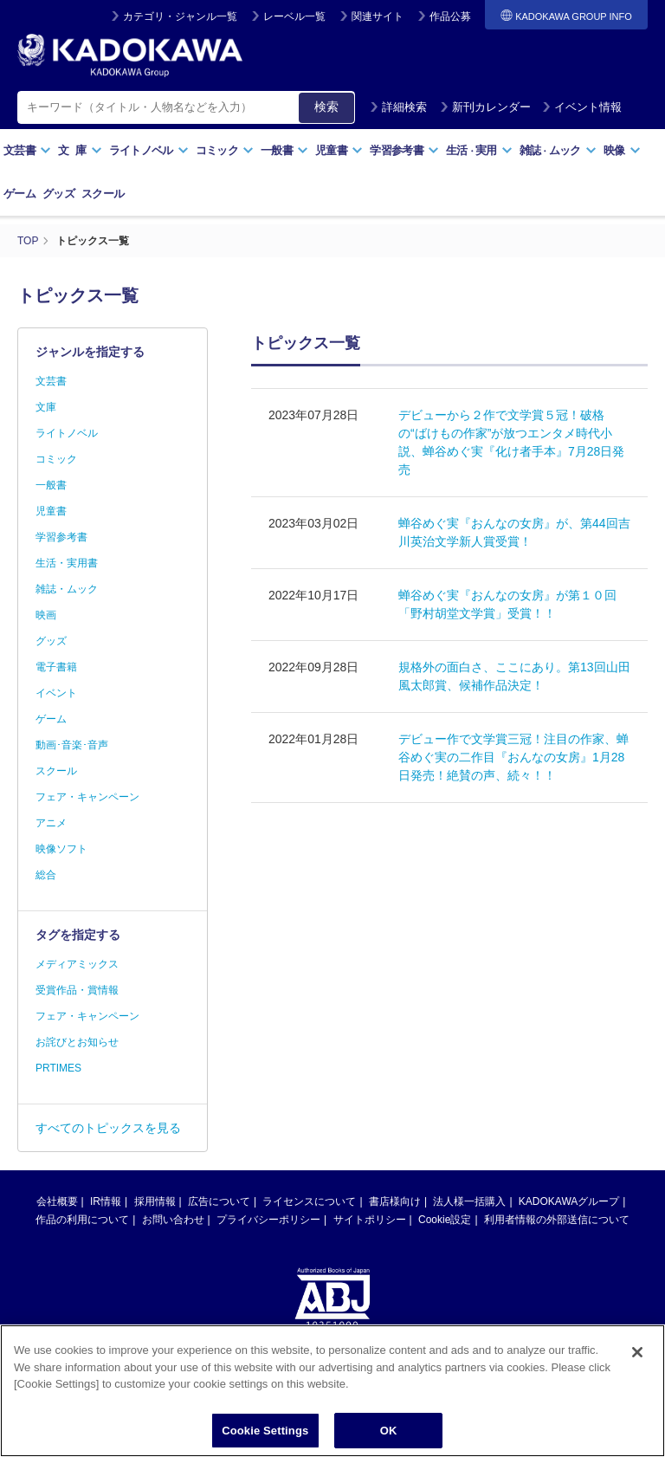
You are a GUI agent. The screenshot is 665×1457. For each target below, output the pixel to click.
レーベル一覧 (294, 16)
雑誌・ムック (67, 589)
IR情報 (105, 1201)
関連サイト (378, 16)
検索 (326, 106)
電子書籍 (56, 667)
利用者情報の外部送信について (556, 1220)
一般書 (284, 150)
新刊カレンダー (485, 106)
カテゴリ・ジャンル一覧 (180, 16)
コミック (225, 150)
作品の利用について (82, 1220)
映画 (46, 615)
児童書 (339, 150)
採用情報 (155, 1201)
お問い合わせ (173, 1220)
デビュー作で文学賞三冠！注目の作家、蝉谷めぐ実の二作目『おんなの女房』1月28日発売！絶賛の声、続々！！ (513, 757)
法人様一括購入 (469, 1201)
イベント (56, 693)
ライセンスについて (309, 1201)
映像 (622, 150)
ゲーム (19, 193)
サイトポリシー (369, 1220)
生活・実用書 (67, 563)
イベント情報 (582, 106)
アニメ (51, 823)
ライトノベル (149, 150)
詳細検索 (398, 106)
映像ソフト (61, 849)
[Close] (637, 1364)
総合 (46, 875)
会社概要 (57, 1201)
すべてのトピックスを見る (108, 1128)
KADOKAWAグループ (569, 1201)
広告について (219, 1201)
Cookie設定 (444, 1220)
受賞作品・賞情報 (77, 990)
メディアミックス (77, 964)
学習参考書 (404, 150)
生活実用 (479, 150)
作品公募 (450, 16)
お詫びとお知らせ (77, 1042)
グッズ (58, 193)
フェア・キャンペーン (87, 797)
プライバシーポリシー (268, 1220)
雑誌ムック (558, 150)
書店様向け (395, 1201)
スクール (102, 193)
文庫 (46, 407)
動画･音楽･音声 (72, 745)
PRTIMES (58, 1068)
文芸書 (27, 150)
